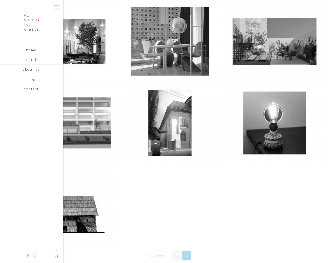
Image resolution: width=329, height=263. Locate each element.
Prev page (153, 255)
